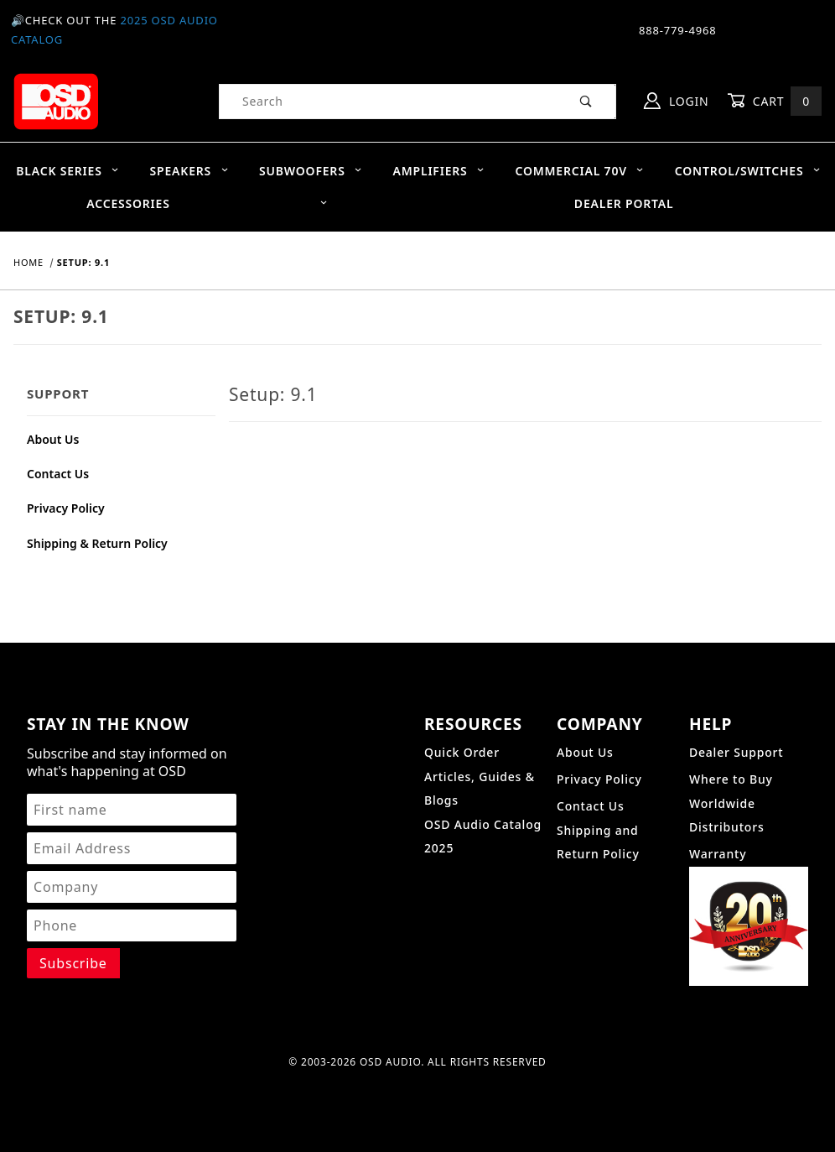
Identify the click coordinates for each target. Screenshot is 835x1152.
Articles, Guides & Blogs (479, 788)
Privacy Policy (66, 508)
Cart (774, 101)
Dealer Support (736, 752)
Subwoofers (310, 171)
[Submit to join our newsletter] (73, 963)
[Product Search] (389, 101)
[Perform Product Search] (586, 101)
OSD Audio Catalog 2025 (483, 836)
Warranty (717, 854)
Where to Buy (731, 779)
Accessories (207, 203)
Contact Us (58, 474)
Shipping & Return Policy (97, 543)
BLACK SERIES (67, 171)
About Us (53, 439)
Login (676, 100)
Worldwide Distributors (727, 815)
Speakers (189, 171)
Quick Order (462, 752)
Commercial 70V (579, 171)
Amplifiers (439, 171)
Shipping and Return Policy (598, 842)
